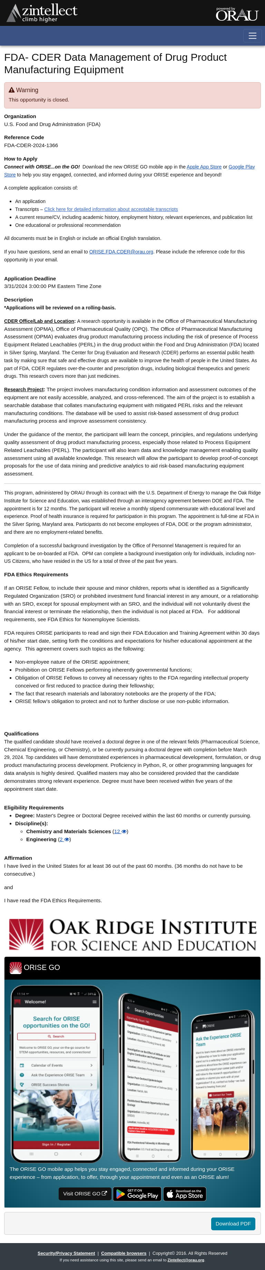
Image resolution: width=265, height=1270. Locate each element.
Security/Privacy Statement (66, 1253)
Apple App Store (204, 167)
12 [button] (120, 831)
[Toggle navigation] (252, 35)
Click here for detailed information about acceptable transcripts (111, 209)
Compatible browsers (123, 1253)
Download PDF (233, 1223)
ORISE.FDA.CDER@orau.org (121, 251)
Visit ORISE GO (85, 1193)
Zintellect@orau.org (186, 1260)
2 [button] (64, 839)
